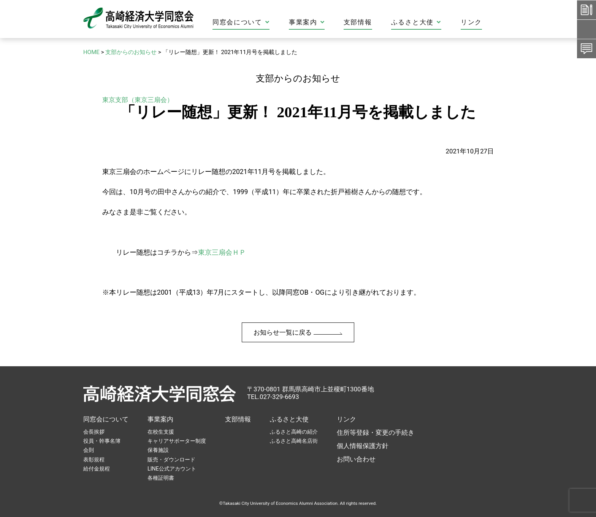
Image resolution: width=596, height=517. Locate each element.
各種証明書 (160, 478)
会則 (88, 450)
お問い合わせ (356, 459)
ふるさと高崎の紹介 (294, 432)
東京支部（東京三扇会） (137, 100)
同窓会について (105, 419)
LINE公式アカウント (171, 469)
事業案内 (160, 419)
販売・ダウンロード (171, 459)
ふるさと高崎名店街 (294, 441)
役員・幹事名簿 (101, 441)
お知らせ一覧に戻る (298, 332)
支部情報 (238, 419)
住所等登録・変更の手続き (375, 432)
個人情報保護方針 (362, 446)
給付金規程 (96, 469)
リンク (346, 419)
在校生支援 (160, 432)
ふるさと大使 (289, 419)
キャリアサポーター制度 (176, 441)
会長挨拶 (94, 432)
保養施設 (158, 450)
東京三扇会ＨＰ (222, 252)
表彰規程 (94, 459)
